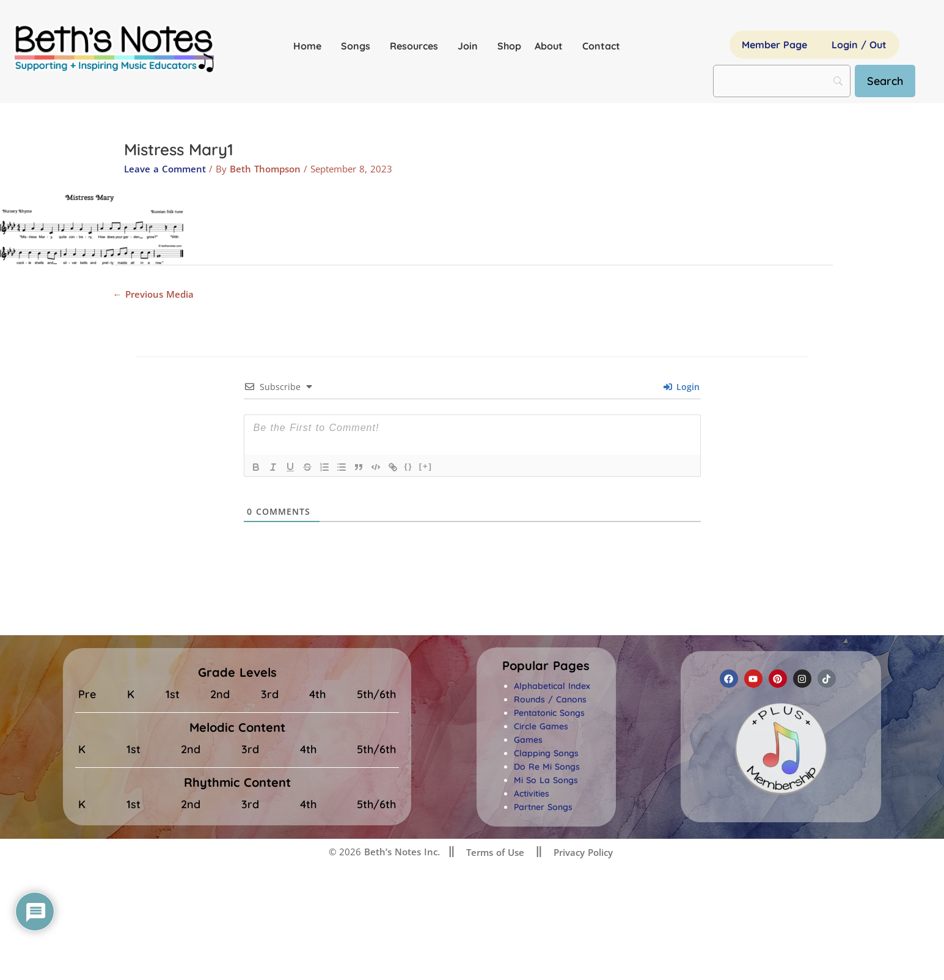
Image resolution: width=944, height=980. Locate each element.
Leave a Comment (165, 169)
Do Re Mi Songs (547, 766)
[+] (426, 466)
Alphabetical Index (552, 685)
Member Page (774, 45)
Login (682, 386)
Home (310, 46)
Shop (509, 46)
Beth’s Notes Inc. (400, 852)
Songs (358, 46)
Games (528, 739)
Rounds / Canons (550, 699)
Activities (531, 793)
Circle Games (541, 726)
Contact (601, 46)
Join (471, 46)
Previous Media (153, 294)
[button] (546, 666)
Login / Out (859, 45)
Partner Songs (543, 806)
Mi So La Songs (546, 780)
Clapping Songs (546, 753)
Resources (417, 46)
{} (408, 466)
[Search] (885, 81)
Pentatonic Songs (549, 712)
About (552, 46)
